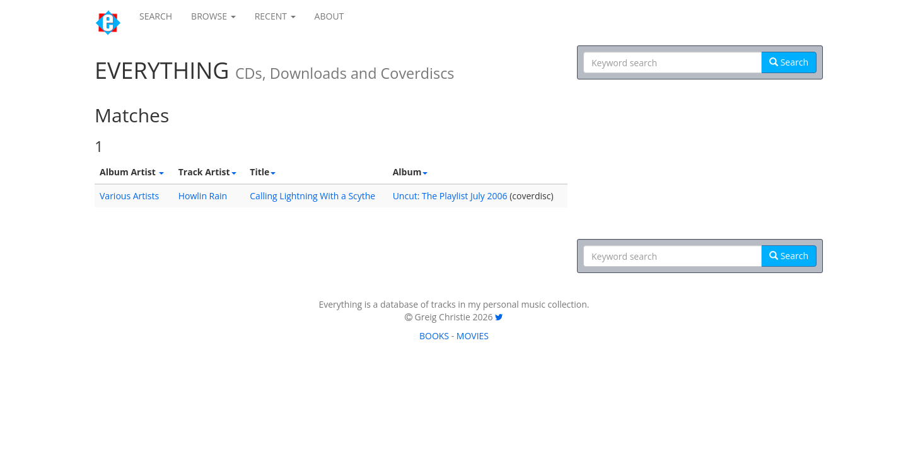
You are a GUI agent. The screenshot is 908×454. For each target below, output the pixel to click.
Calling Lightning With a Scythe (312, 196)
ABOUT (329, 16)
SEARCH (155, 16)
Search (788, 62)
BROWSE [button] (213, 16)
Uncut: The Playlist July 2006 (450, 196)
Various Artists (129, 196)
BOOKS (434, 336)
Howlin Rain (202, 196)
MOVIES (473, 336)
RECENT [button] (275, 16)
